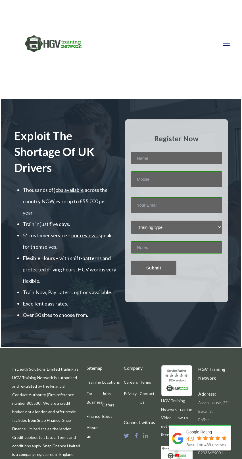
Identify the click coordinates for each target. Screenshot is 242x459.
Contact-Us (148, 397)
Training (94, 382)
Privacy (130, 393)
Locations (111, 382)
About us (92, 432)
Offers (108, 404)
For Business (95, 397)
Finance (93, 416)
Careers (131, 382)
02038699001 (211, 452)
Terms (145, 382)
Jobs (106, 393)
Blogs (107, 416)
